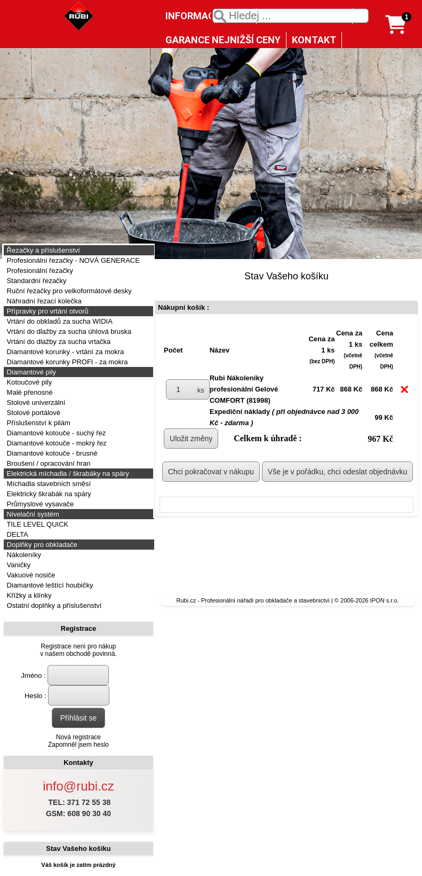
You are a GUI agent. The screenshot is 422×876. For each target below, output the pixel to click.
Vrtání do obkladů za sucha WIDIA (59, 321)
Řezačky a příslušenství (42, 250)
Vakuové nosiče (30, 575)
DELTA (16, 534)
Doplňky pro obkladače (41, 545)
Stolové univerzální (35, 402)
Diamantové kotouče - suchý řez (55, 433)
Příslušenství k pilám (37, 423)
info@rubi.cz (78, 786)
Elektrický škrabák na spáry (48, 494)
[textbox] (290, 16)
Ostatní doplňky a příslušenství (53, 605)
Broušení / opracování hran (47, 463)
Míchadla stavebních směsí (48, 484)
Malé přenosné (29, 392)
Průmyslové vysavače (39, 504)
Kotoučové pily (28, 382)
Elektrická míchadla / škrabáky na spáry (67, 474)
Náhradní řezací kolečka (43, 301)
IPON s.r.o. (384, 600)
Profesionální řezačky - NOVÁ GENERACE (72, 260)
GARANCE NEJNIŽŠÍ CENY (223, 39)
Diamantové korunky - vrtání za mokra (64, 352)
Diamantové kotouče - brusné (51, 453)
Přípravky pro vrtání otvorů (47, 311)
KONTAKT (314, 39)
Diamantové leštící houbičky (49, 585)
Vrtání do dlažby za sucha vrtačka (57, 342)
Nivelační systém (32, 514)
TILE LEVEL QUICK (36, 524)
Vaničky (17, 565)
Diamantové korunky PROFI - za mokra (66, 362)
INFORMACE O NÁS (208, 15)
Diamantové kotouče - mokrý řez (56, 443)
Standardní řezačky (36, 281)
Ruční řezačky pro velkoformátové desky (68, 291)
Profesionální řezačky (39, 271)
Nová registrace (78, 737)
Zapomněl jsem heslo (78, 744)
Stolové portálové (32, 413)
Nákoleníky (23, 555)
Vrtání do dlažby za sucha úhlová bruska (68, 331)
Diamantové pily (30, 372)
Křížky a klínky (28, 595)
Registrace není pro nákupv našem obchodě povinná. (78, 650)
